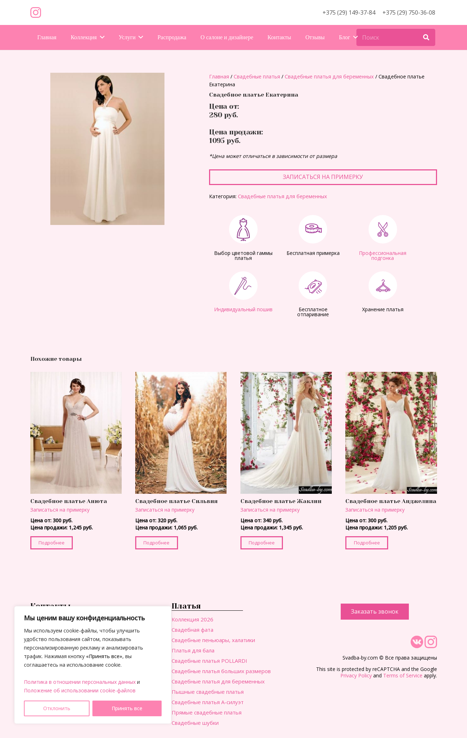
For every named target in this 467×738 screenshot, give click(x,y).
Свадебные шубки (195, 722)
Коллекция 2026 (192, 619)
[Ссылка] (35, 12)
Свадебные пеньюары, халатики (213, 640)
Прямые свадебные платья (207, 712)
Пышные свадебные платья (208, 691)
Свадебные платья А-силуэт (208, 702)
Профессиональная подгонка (382, 255)
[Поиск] (395, 37)
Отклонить (56, 708)
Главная (219, 76)
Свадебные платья (257, 76)
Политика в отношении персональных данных (80, 681)
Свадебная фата (192, 629)
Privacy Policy (356, 675)
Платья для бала (193, 650)
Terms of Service (402, 675)
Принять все (127, 708)
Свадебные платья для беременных (329, 76)
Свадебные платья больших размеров (221, 671)
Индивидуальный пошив (243, 309)
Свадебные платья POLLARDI (209, 660)
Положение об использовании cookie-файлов (80, 690)
